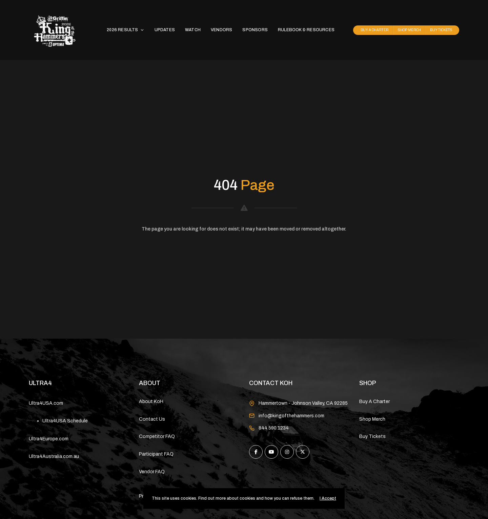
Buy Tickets (372, 436)
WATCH (193, 29)
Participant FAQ (156, 454)
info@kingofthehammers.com (291, 415)
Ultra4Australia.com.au (54, 456)
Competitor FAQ (157, 436)
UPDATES (165, 29)
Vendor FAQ (152, 471)
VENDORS (221, 29)
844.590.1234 (274, 428)
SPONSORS (255, 29)
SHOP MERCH (409, 30)
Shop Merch (372, 419)
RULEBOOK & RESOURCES (306, 29)
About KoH (151, 401)
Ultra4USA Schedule (65, 420)
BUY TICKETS (441, 30)
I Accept (328, 498)
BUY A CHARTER (375, 30)
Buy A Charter (374, 401)
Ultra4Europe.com (48, 438)
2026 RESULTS (125, 29)
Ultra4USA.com (46, 403)
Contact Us (152, 419)
